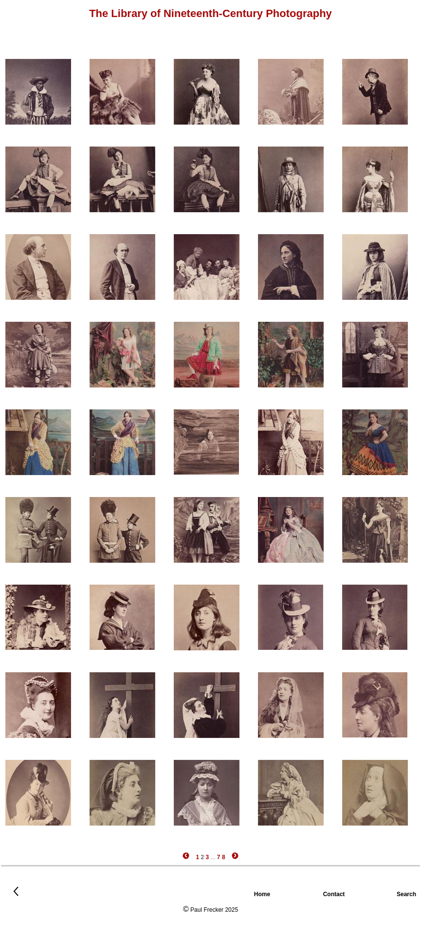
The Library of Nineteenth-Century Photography (210, 13)
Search (409, 894)
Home (263, 894)
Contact (335, 894)
